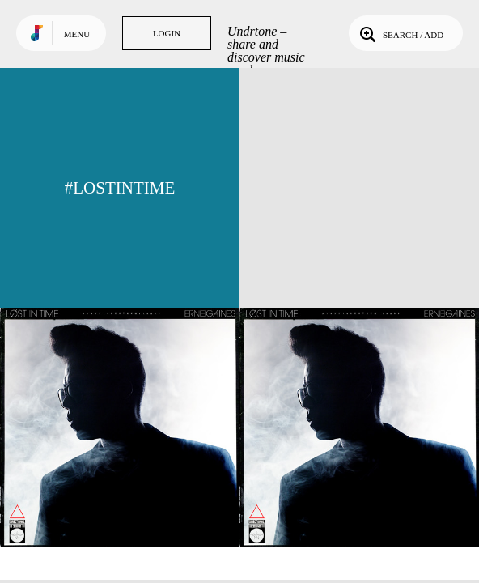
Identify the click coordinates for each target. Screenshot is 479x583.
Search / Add (400, 33)
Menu (77, 34)
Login (166, 33)
